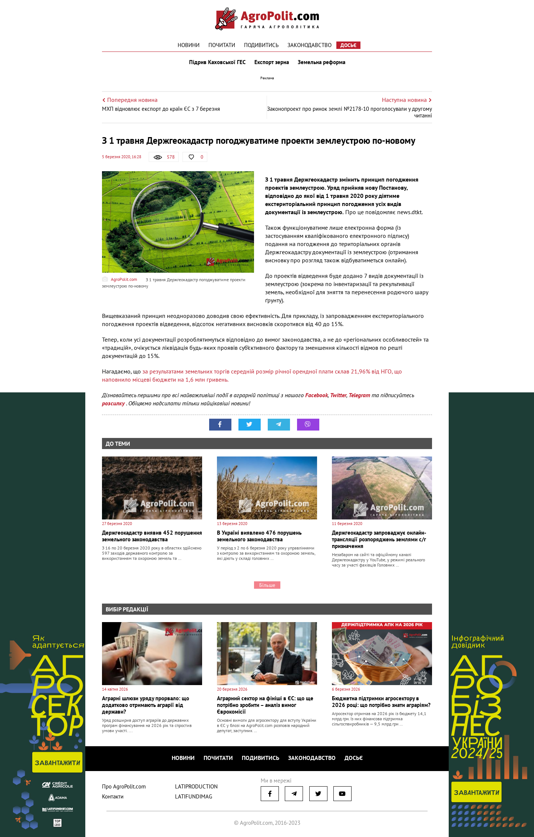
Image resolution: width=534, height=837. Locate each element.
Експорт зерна (271, 62)
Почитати (221, 45)
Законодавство (309, 45)
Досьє (348, 45)
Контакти (112, 796)
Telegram (359, 395)
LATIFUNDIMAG (193, 796)
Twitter (338, 395)
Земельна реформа (321, 62)
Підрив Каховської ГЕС (217, 62)
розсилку (114, 403)
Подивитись (261, 45)
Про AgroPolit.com (124, 786)
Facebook (316, 395)
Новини (189, 45)
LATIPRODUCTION (196, 786)
